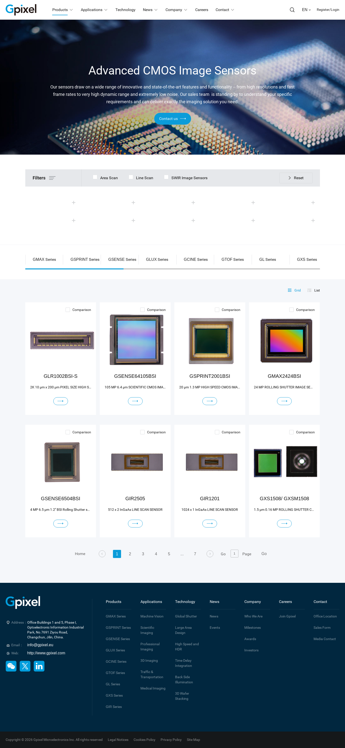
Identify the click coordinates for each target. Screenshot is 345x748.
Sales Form (322, 628)
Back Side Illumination (184, 679)
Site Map (193, 740)
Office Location (325, 616)
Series (116, 616)
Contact (320, 601)
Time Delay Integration (183, 663)
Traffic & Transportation (151, 674)
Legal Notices (118, 740)
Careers (285, 601)
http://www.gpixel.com (46, 653)
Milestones (252, 628)
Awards (250, 639)
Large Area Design (183, 630)
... (182, 554)
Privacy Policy (171, 740)
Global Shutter (186, 616)
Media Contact (325, 639)
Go (264, 554)
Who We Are (253, 616)
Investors (251, 650)
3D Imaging (149, 660)
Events (215, 628)
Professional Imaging (150, 646)
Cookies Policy (144, 740)
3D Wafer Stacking (182, 696)
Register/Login (328, 10)
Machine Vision (152, 616)
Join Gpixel (287, 616)
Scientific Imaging (147, 630)
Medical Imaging (153, 688)
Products (113, 601)
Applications (151, 601)
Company (252, 601)
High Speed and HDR (187, 646)
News (214, 601)
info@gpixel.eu (40, 645)
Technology (185, 601)
